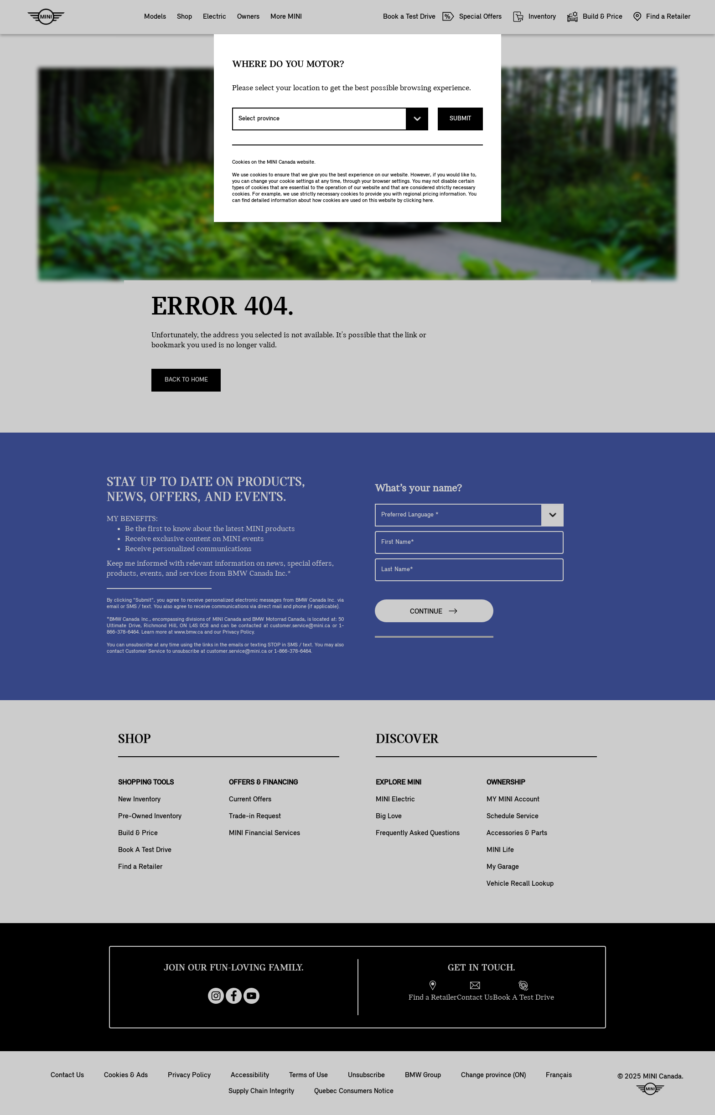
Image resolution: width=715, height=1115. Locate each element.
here (428, 200)
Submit (460, 118)
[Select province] (330, 119)
